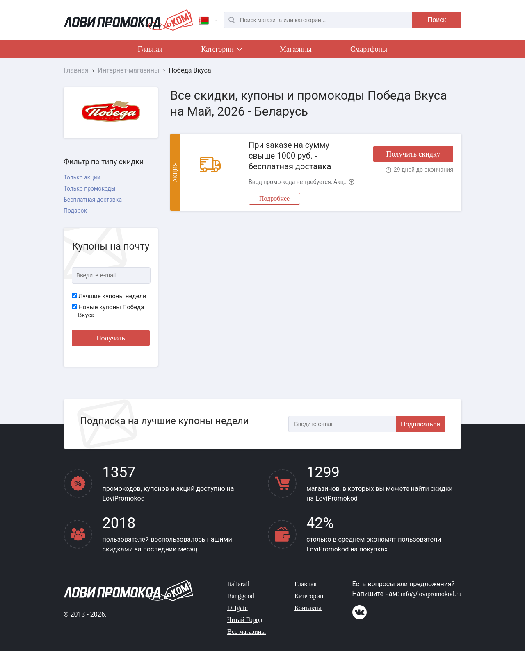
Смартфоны (368, 49)
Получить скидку (413, 154)
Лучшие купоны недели (109, 296)
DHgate (237, 607)
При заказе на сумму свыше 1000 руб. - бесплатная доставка (290, 155)
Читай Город (244, 619)
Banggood (240, 595)
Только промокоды (90, 188)
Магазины (296, 49)
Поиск (437, 19)
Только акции (82, 177)
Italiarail (238, 584)
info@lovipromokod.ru (431, 593)
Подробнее (274, 198)
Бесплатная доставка (93, 199)
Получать (110, 338)
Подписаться (420, 424)
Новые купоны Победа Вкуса (108, 311)
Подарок (75, 210)
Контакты (308, 607)
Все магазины (246, 631)
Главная (150, 49)
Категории (221, 51)
